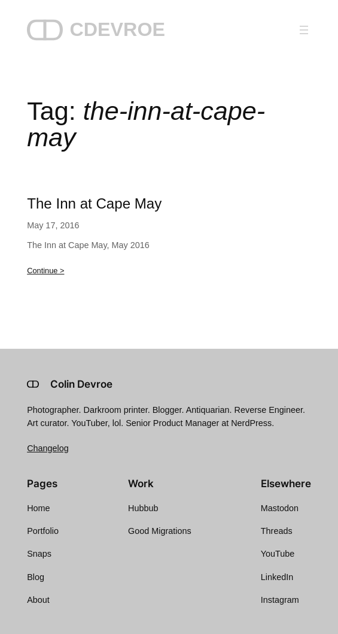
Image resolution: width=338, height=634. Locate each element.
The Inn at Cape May (94, 203)
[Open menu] (304, 30)
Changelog (48, 448)
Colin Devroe (81, 384)
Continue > (45, 270)
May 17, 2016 (53, 225)
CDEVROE (117, 29)
